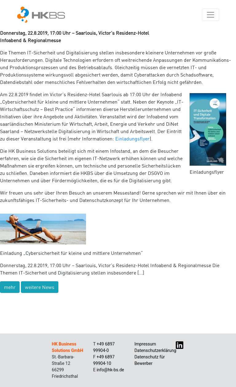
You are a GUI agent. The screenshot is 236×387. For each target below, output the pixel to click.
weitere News (39, 287)
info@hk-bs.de (110, 369)
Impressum (145, 344)
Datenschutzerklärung (155, 350)
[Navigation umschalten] (210, 15)
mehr (10, 287)
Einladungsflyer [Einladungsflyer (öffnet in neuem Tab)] (132, 139)
